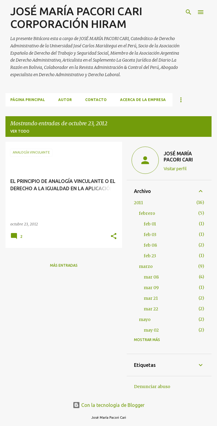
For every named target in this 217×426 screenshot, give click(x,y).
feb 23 (150, 256)
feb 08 (150, 245)
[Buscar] (188, 12)
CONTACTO (96, 100)
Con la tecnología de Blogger (109, 405)
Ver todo (19, 131)
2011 (138, 202)
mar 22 (151, 309)
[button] (113, 236)
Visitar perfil (175, 168)
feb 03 (150, 234)
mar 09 (151, 287)
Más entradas (64, 265)
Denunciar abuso (152, 386)
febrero (147, 213)
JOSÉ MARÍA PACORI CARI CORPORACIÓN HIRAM (76, 17)
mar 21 (151, 298)
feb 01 (150, 224)
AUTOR (65, 100)
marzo (146, 266)
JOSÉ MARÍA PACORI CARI (178, 156)
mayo (145, 319)
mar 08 (151, 277)
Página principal (27, 100)
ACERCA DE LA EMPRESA (143, 100)
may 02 (151, 330)
